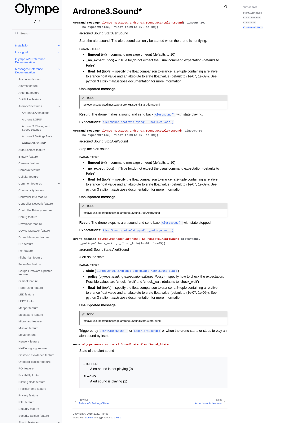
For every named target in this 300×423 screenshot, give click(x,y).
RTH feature (27, 402)
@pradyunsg (106, 417)
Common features (30, 183)
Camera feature (29, 163)
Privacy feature (28, 395)
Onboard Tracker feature (35, 361)
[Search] (37, 33)
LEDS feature (27, 301)
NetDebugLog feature (33, 348)
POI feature (26, 368)
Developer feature (30, 223)
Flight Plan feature (30, 257)
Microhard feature (30, 321)
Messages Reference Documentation (29, 70)
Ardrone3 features (30, 106)
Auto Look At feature (32, 149)
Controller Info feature (33, 196)
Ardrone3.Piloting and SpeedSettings (36, 127)
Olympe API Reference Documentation (30, 60)
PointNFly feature (30, 375)
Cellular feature (28, 176)
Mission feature (28, 328)
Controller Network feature (36, 203)
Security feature (29, 408)
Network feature (29, 341)
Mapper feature (28, 308)
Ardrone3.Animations (35, 112)
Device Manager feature (34, 230)
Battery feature (28, 156)
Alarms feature (28, 85)
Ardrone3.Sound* (34, 143)
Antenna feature (29, 92)
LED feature (26, 294)
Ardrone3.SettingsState (37, 136)
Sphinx (89, 417)
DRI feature (26, 244)
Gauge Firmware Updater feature (35, 272)
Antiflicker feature (30, 99)
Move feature (27, 334)
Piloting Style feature (32, 382)
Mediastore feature (31, 314)
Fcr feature (26, 250)
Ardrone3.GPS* (32, 119)
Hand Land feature (31, 287)
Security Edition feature (34, 415)
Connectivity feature (32, 190)
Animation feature (30, 79)
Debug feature (28, 217)
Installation (22, 45)
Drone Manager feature (34, 237)
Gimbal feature (28, 281)
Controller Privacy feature (35, 210)
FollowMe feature (30, 264)
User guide (22, 52)
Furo (118, 417)
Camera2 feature (30, 170)
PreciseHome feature (32, 388)
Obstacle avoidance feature (36, 355)
